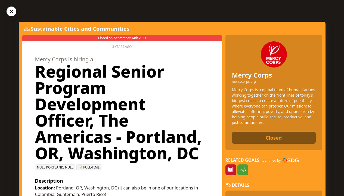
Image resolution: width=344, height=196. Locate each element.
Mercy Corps (252, 75)
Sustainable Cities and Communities (80, 28)
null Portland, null (55, 167)
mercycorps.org (244, 81)
